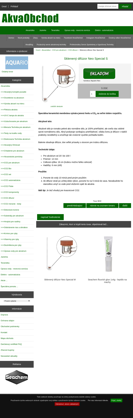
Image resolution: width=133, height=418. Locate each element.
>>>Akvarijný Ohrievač (10, 145)
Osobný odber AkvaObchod (120, 38)
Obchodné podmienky (10, 326)
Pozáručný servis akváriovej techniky (51, 45)
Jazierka (42, 30)
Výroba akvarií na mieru (50, 38)
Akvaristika (46, 50)
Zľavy (35, 38)
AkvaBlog (29, 45)
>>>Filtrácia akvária (9, 109)
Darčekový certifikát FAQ (11, 344)
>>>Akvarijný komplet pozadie (13, 92)
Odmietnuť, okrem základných (67, 404)
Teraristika (55, 30)
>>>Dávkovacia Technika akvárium (15, 139)
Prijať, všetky (116, 400)
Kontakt (4, 332)
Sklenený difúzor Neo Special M (60, 279)
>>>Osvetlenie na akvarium (12, 98)
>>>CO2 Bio (6, 168)
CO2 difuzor (72, 50)
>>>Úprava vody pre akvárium (13, 251)
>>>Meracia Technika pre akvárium (16, 127)
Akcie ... (4, 280)
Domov (11, 38)
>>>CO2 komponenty (10, 192)
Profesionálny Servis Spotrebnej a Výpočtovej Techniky (92, 45)
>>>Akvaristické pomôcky (11, 157)
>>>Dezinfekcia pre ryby (11, 245)
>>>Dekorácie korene (10, 210)
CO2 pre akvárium (59, 50)
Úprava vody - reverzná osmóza (77, 30)
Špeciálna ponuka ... (9, 286)
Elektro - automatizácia (104, 30)
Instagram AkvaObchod (95, 38)
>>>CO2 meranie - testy (11, 204)
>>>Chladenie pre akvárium (12, 151)
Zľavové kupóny (7, 350)
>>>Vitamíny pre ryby (10, 239)
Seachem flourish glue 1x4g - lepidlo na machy (107, 280)
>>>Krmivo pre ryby (9, 233)
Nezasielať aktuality (9, 356)
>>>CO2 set (6, 174)
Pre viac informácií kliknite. (98, 400)
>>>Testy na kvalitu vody (11, 133)
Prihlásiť (14, 6)
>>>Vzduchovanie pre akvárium (14, 121)
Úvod (4, 6)
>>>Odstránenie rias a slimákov (14, 227)
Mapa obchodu (7, 338)
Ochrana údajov (7, 320)
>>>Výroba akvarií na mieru (12, 103)
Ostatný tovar (7, 71)
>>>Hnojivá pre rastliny (10, 221)
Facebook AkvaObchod (73, 38)
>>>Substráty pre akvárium (12, 216)
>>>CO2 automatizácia (10, 180)
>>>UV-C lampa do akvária (12, 115)
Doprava (4, 315)
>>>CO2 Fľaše (7, 186)
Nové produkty (23, 38)
